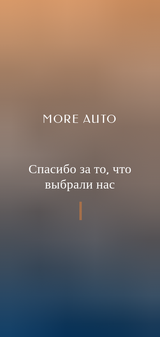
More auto (80, 119)
